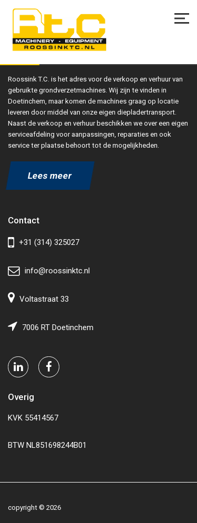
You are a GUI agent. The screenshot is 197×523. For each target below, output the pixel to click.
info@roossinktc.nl (49, 271)
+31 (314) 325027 (43, 242)
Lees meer (50, 175)
